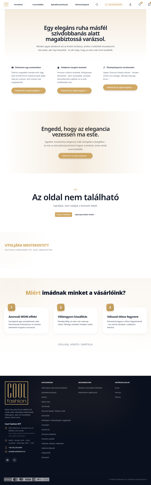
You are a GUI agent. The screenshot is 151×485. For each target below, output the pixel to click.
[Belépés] (130, 4)
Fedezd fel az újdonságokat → (28, 90)
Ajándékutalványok (59, 4)
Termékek (19, 4)
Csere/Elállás (38, 4)
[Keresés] (97, 4)
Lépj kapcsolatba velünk (85, 215)
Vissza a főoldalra (63, 215)
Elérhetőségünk (82, 4)
